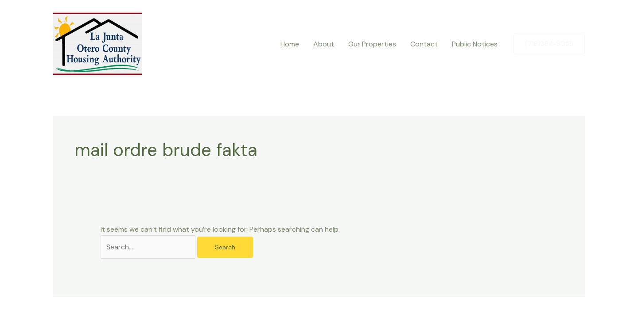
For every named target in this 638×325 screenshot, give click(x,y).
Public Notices (475, 44)
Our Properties (372, 44)
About (323, 44)
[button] (549, 44)
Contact (424, 44)
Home (289, 44)
